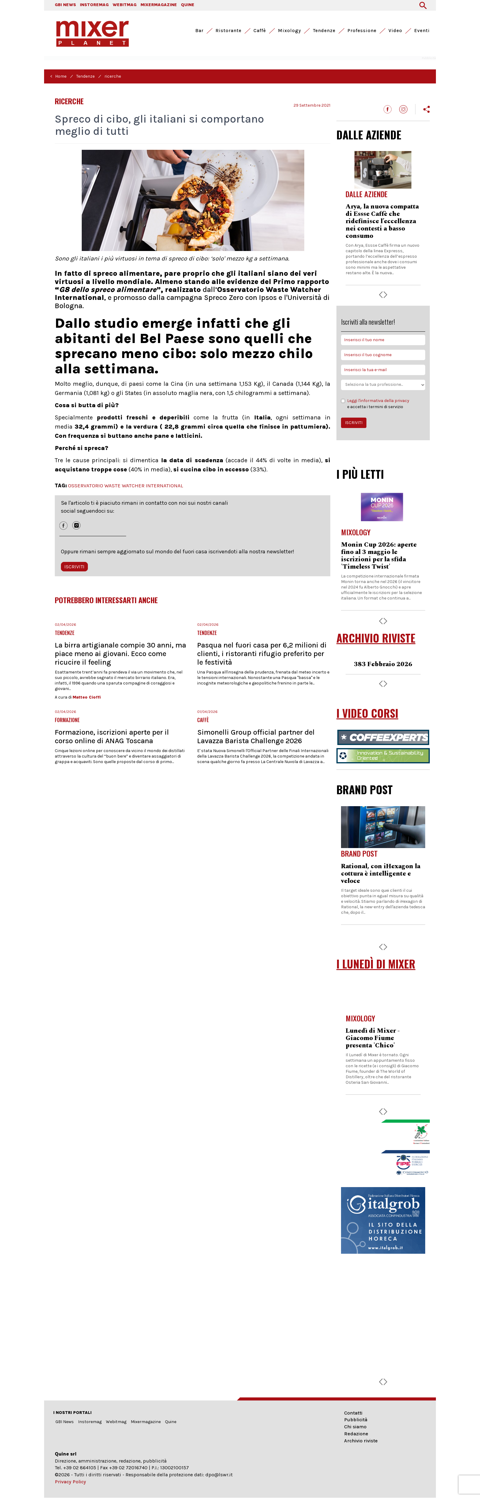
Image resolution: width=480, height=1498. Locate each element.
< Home (58, 76)
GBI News (64, 1421)
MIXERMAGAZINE (159, 4)
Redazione (356, 1434)
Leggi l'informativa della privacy (378, 400)
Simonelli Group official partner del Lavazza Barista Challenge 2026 (256, 736)
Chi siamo (355, 1427)
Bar (199, 30)
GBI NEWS (65, 4)
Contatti (353, 1413)
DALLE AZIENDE (368, 134)
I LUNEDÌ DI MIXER (375, 964)
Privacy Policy (70, 1482)
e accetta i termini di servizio (375, 403)
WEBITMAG (125, 4)
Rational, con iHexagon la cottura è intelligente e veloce (380, 874)
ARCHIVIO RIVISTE (375, 638)
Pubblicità (355, 1419)
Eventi (422, 30)
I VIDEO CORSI (367, 713)
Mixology (289, 30)
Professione (362, 30)
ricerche (112, 76)
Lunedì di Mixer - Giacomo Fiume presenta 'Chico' (373, 1038)
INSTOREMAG (94, 4)
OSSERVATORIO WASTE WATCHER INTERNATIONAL (125, 485)
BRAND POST (364, 789)
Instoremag (90, 1421)
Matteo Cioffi (87, 697)
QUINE (187, 4)
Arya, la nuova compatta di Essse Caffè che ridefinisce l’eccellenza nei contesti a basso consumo (382, 221)
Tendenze (324, 30)
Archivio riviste (361, 1441)
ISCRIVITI (74, 567)
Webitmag (116, 1421)
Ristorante (229, 30)
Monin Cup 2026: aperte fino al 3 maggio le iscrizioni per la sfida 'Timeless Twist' (379, 556)
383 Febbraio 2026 (383, 664)
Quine (170, 1421)
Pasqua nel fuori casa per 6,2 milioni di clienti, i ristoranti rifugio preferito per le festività (262, 653)
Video (395, 30)
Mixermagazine (146, 1421)
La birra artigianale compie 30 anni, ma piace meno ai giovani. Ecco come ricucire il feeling (120, 653)
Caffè (259, 30)
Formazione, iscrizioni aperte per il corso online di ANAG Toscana (112, 736)
